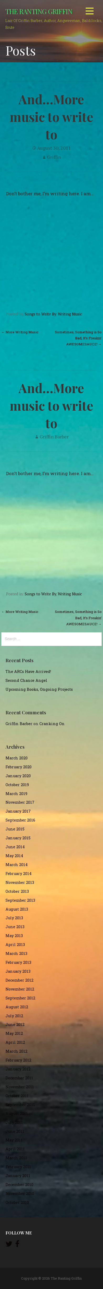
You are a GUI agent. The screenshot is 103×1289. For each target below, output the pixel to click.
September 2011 (20, 1104)
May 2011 (14, 1140)
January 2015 (18, 837)
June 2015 (15, 828)
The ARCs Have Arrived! (28, 671)
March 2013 (16, 953)
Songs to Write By (40, 314)
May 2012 (14, 1033)
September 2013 (20, 900)
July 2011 (14, 1122)
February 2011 (18, 1166)
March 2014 (17, 864)
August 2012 (17, 1006)
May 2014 (14, 855)
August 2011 (17, 1113)
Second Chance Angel (26, 680)
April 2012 (15, 1042)
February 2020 (19, 766)
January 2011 (18, 1175)
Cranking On (52, 723)
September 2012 (20, 998)
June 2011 (15, 1131)
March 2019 (16, 793)
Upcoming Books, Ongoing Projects (39, 689)
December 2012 (19, 980)
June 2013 (15, 926)
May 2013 (14, 935)
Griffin (54, 157)
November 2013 (20, 882)
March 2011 (16, 1157)
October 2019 (17, 784)
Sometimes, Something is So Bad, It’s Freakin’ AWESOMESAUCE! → (78, 338)
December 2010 (19, 1184)
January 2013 (18, 971)
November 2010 (20, 1193)
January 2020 (18, 775)
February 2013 (18, 962)
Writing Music (70, 314)
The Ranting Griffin (38, 11)
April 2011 (15, 1148)
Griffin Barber (54, 436)
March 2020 (17, 757)
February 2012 (18, 1060)
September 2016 (20, 820)
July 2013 (14, 917)
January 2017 (18, 811)
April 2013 (15, 944)
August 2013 (17, 909)
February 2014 (19, 873)
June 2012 (15, 1024)
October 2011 (17, 1095)
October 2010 (17, 1202)
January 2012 (18, 1069)
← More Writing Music (19, 332)
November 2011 (20, 1086)
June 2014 (15, 846)
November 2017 (20, 802)
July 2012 (14, 1015)
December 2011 (19, 1077)
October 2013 (17, 891)
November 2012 (20, 989)
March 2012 (16, 1051)
